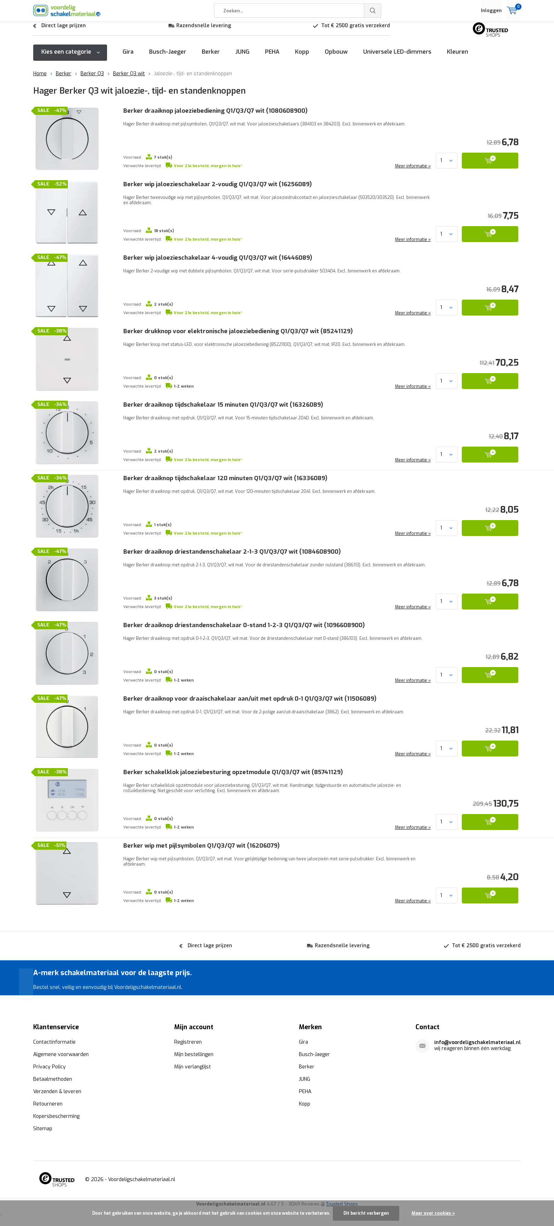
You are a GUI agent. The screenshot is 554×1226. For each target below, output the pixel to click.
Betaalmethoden (52, 1078)
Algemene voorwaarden (61, 1054)
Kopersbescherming (56, 1116)
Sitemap (42, 1128)
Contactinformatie (54, 1041)
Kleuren (457, 57)
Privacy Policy (49, 1066)
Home (40, 79)
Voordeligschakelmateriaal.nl (141, 1179)
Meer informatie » (412, 171)
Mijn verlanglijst (192, 1066)
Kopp (302, 57)
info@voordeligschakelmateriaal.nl (477, 1042)
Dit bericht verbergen (366, 1213)
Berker (211, 57)
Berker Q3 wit (129, 79)
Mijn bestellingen (193, 1054)
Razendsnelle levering (203, 31)
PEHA (272, 57)
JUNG (242, 57)
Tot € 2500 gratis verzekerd (355, 31)
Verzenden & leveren (57, 1091)
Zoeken (372, 11)
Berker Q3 (92, 79)
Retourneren (48, 1103)
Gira (128, 57)
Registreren (188, 1041)
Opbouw (336, 57)
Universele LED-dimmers (397, 57)
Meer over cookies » (433, 1213)
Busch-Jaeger (167, 57)
